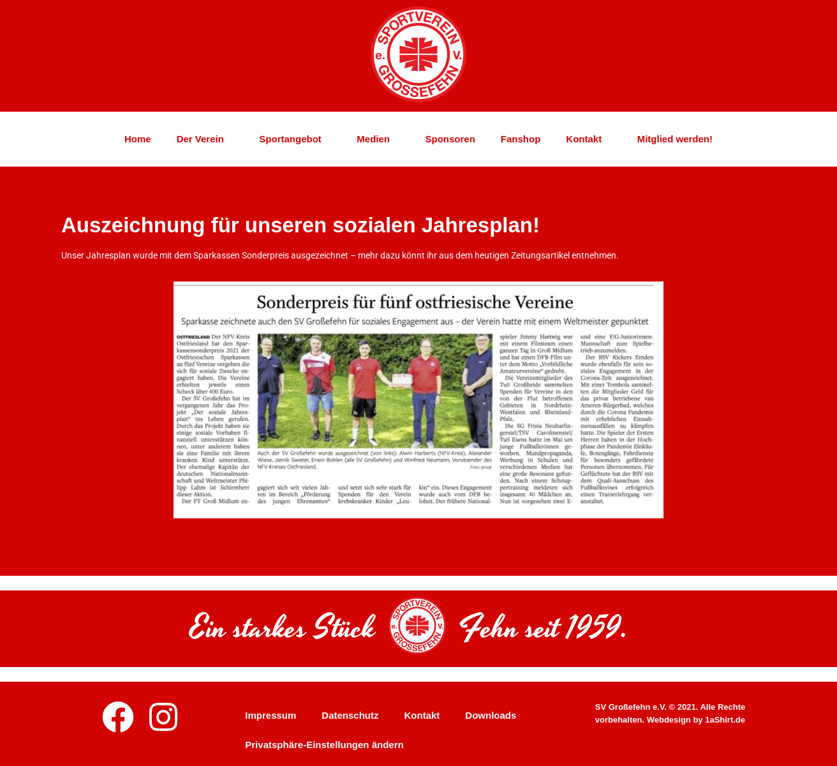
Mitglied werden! (675, 142)
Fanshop (521, 142)
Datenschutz (350, 715)
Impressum (270, 715)
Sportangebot (295, 142)
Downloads (490, 715)
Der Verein (205, 142)
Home (137, 142)
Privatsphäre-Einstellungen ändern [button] (324, 744)
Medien (378, 142)
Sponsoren (450, 142)
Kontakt (588, 142)
